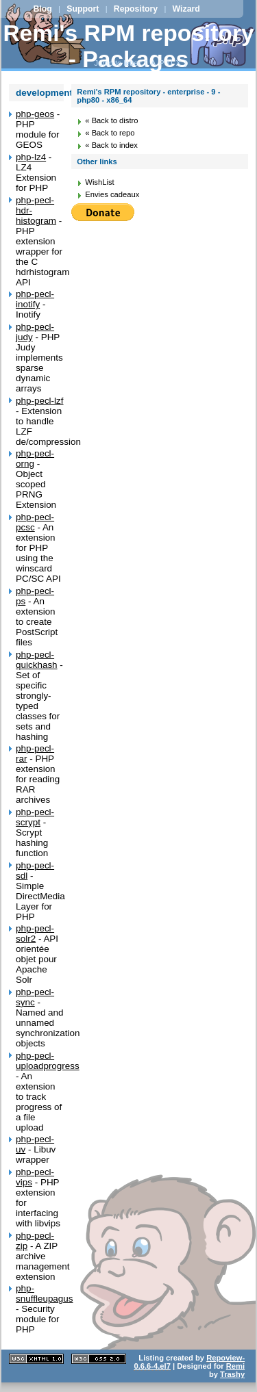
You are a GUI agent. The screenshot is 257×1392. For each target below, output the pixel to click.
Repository (136, 9)
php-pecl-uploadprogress (47, 1061)
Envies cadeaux (112, 194)
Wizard (186, 9)
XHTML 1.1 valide (36, 1359)
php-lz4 (31, 157)
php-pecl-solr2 (35, 933)
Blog (42, 9)
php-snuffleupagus (44, 1293)
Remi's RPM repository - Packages (128, 46)
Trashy (232, 1374)
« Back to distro (111, 120)
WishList (99, 182)
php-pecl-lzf (39, 401)
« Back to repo (109, 133)
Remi (235, 1366)
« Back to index (111, 145)
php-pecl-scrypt (35, 817)
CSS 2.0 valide (98, 1359)
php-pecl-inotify (35, 299)
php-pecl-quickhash (37, 659)
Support (82, 9)
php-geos (35, 114)
